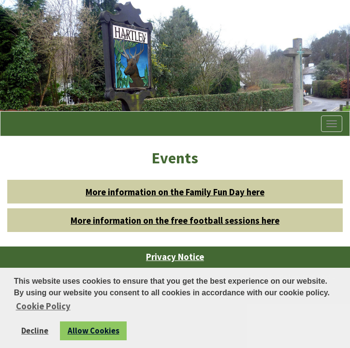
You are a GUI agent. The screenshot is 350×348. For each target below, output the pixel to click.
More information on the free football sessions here (175, 220)
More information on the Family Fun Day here (175, 192)
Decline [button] (34, 330)
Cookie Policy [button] (43, 306)
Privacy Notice (175, 256)
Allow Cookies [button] (93, 330)
